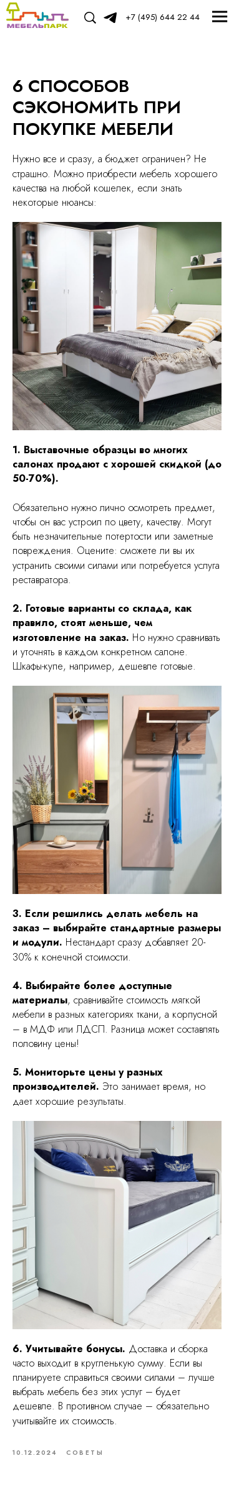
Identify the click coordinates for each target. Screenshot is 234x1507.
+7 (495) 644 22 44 (162, 17)
